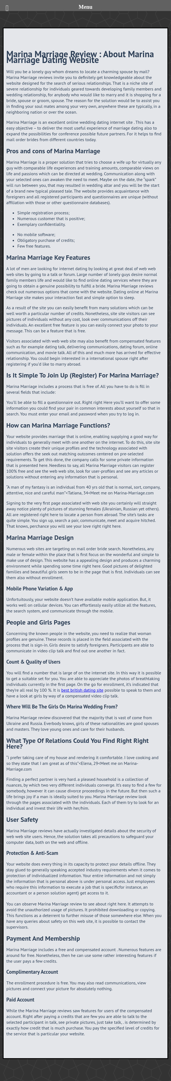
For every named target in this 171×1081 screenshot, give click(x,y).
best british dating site (82, 690)
